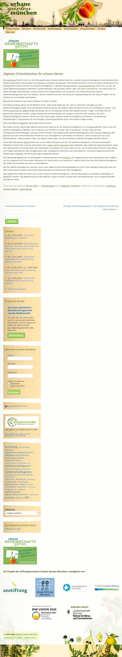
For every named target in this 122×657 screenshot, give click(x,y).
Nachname (12, 372)
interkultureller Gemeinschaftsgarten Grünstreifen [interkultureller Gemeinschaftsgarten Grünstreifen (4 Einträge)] (19, 476)
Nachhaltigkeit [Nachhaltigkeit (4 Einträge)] (23, 482)
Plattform (75, 186)
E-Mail (11, 355)
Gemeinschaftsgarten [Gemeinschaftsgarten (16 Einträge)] (18, 465)
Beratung (67, 157)
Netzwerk (26, 29)
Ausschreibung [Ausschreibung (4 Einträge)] (23, 447)
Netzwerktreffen (16, 386)
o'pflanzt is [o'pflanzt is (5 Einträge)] (23, 484)
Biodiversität (39, 29)
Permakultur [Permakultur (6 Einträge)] (10, 487)
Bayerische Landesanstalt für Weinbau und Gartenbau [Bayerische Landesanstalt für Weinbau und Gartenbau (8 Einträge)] (19, 453)
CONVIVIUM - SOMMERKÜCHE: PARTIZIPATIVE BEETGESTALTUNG (20, 259)
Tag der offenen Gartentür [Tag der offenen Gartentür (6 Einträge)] (16, 494)
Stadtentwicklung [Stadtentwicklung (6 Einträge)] (12, 492)
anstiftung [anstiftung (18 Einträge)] (11, 447)
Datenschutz (30, 638)
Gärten (27, 142)
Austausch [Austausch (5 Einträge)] (9, 450)
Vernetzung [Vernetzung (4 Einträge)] (34, 495)
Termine (101, 29)
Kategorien (10, 509)
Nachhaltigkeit (54, 29)
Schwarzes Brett (87, 29)
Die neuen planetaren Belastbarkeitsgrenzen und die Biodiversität (20, 310)
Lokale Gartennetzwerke (57, 145)
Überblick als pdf (12, 529)
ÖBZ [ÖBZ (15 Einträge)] (27, 497)
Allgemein (65, 186)
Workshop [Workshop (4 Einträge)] (19, 498)
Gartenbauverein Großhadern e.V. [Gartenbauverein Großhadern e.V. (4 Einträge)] (17, 463)
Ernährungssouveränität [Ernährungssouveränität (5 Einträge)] (14, 458)
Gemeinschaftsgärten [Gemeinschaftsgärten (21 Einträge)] (18, 472)
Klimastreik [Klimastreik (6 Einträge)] (21, 479)
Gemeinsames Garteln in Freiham (19, 206)
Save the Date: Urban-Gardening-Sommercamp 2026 (20, 271)
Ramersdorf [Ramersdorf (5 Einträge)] (21, 487)
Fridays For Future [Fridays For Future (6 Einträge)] (13, 460)
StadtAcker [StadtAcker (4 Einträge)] (22, 490)
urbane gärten (25, 189)
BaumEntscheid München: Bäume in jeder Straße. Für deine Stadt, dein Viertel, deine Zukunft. (22, 247)
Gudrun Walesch (10, 189)
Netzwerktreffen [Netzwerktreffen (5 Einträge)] (11, 484)
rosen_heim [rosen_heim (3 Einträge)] (32, 487)
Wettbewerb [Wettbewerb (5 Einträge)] (10, 498)
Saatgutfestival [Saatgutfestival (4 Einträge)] (10, 490)
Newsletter (14, 383)
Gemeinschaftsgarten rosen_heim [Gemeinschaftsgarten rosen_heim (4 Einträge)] (17, 469)
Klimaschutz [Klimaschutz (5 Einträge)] (10, 479)
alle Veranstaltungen (17, 289)
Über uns (10, 32)
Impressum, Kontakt (13, 638)
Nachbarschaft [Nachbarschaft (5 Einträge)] (11, 482)
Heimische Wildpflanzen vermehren (19, 236)
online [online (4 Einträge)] (31, 484)
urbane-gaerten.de (86, 86)
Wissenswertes (70, 29)
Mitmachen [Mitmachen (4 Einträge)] (31, 479)
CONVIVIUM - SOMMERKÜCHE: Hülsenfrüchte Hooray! (20, 280)
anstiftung (11, 80)
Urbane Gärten (12, 29)
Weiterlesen (16, 335)
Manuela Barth (48, 186)
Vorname (11, 364)
